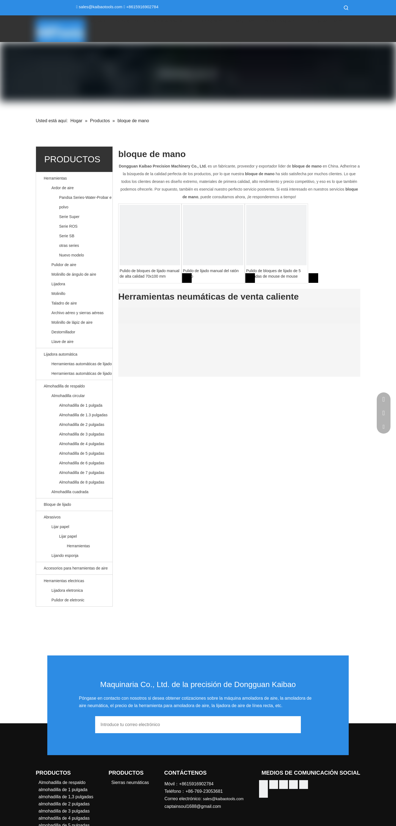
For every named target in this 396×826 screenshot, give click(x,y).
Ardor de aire (62, 188)
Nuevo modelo (71, 255)
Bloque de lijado (57, 504)
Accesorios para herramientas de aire (76, 568)
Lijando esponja (64, 555)
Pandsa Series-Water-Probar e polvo (85, 202)
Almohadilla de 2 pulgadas (81, 424)
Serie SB (66, 236)
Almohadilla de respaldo (64, 386)
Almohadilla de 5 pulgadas (81, 453)
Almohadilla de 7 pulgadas (81, 472)
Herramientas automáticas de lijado (81, 364)
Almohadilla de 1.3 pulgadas (83, 415)
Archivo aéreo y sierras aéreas (77, 313)
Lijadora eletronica (67, 590)
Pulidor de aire (63, 265)
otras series (69, 245)
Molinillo (58, 293)
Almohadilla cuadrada (70, 492)
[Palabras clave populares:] (346, 8)
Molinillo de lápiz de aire (71, 322)
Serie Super (69, 216)
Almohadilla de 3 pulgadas (81, 434)
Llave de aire (62, 341)
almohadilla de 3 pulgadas (64, 811)
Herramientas (55, 178)
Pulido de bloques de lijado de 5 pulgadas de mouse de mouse (273, 273)
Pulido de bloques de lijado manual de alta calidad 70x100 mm (149, 273)
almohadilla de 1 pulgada (62, 789)
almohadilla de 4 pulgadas (64, 818)
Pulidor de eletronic (67, 600)
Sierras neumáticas (130, 782)
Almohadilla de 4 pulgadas (81, 444)
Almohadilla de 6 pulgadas (81, 463)
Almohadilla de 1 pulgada (80, 405)
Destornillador (63, 332)
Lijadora (58, 284)
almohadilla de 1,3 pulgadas (65, 796)
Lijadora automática (60, 354)
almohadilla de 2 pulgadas (64, 804)
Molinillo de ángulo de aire (73, 274)
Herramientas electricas (64, 581)
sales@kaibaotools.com (100, 6)
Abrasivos (52, 517)
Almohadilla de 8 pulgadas (81, 482)
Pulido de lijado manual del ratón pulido (211, 273)
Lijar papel (60, 526)
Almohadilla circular (68, 396)
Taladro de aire (64, 303)
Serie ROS (68, 226)
